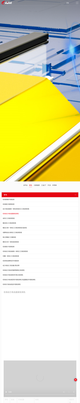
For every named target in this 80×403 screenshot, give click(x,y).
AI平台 (25, 185)
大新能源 (37, 185)
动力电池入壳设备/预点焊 (11, 265)
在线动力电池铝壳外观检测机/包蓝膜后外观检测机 (19, 280)
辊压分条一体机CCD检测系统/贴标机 (15, 228)
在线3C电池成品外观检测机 (12, 284)
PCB (49, 185)
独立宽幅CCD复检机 (9, 237)
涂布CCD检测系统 (9, 218)
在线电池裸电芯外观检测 (11, 261)
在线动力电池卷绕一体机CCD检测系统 (15, 251)
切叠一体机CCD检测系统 (11, 256)
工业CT (43, 185)
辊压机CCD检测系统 (9, 223)
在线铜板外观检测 (8, 199)
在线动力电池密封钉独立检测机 (13, 275)
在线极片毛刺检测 (8, 247)
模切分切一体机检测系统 (11, 242)
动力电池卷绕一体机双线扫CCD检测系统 (16, 209)
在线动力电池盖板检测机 (11, 214)
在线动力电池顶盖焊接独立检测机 (14, 270)
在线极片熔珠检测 (8, 204)
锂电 (30, 185)
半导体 (54, 185)
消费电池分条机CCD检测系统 (12, 232)
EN (68, 3)
